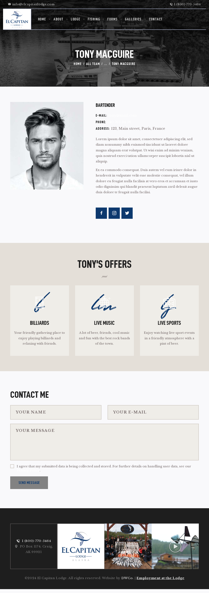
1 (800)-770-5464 (36, 544)
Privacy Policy (28, 474)
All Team (93, 64)
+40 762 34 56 (119, 122)
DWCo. (127, 582)
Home (78, 64)
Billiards (39, 325)
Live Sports (169, 325)
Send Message (29, 486)
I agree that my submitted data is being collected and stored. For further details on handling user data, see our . (104, 472)
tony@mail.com (122, 115)
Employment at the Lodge (160, 582)
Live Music (104, 325)
